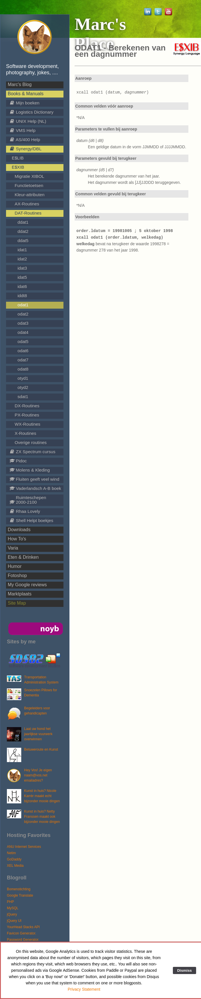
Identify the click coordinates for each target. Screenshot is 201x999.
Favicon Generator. (21, 933)
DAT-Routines (28, 213)
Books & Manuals (26, 93)
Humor (15, 566)
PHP (10, 902)
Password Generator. (23, 940)
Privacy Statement (84, 989)
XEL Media (15, 866)
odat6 (23, 350)
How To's (17, 538)
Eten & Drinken (23, 557)
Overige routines (31, 442)
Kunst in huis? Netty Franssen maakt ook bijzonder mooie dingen (42, 816)
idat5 (22, 277)
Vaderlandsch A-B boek (35, 488)
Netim (11, 853)
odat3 (23, 323)
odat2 (23, 313)
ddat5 (23, 240)
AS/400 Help (24, 139)
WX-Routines (27, 424)
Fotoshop (17, 575)
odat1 (23, 304)
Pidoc (18, 460)
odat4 (23, 332)
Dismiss (184, 970)
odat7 (23, 359)
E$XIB (18, 167)
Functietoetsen (29, 185)
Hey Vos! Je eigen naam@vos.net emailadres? (38, 775)
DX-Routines (27, 405)
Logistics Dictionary (31, 112)
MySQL (12, 908)
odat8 (23, 369)
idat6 (22, 286)
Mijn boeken (24, 102)
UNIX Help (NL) (27, 121)
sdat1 (23, 396)
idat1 (22, 249)
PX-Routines (27, 414)
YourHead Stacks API (23, 927)
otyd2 (23, 387)
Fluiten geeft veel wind (34, 479)
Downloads (19, 529)
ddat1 (23, 222)
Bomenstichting (18, 889)
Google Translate (20, 895)
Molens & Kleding (29, 470)
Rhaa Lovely (24, 511)
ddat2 (23, 231)
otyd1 (23, 378)
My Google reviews (27, 584)
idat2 (22, 258)
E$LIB (18, 157)
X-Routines (25, 433)
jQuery (12, 914)
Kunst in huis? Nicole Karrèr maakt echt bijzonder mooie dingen (42, 796)
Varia (13, 548)
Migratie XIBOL (29, 176)
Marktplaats (20, 593)
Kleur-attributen (30, 194)
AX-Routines (27, 203)
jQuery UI (14, 921)
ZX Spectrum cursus (32, 451)
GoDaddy (14, 859)
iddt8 (22, 295)
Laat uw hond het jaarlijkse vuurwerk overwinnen (38, 734)
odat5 (23, 341)
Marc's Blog (20, 84)
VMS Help (22, 130)
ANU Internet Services (24, 847)
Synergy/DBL (25, 148)
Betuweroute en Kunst (41, 749)
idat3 (22, 268)
